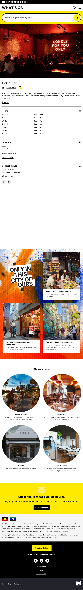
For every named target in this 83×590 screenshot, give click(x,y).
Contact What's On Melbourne (41, 554)
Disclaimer (41, 567)
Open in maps (8, 157)
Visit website (7, 176)
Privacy (41, 570)
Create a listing (41, 548)
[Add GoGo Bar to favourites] (20, 87)
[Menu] (80, 7)
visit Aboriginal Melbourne (47, 537)
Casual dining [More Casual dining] (11, 87)
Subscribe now (41, 507)
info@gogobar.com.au (11, 172)
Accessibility (41, 574)
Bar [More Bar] (3, 87)
